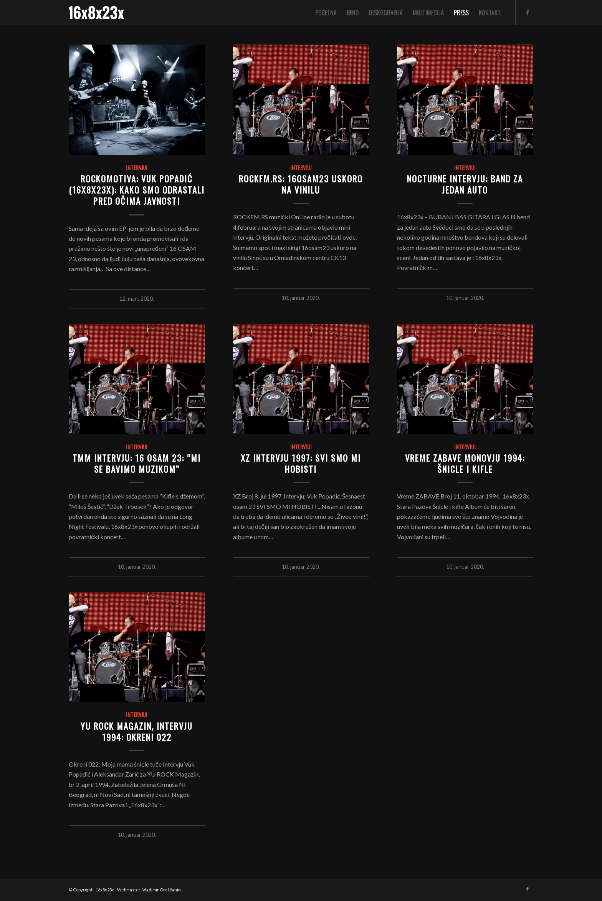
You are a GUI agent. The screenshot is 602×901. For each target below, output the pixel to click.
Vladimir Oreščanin (161, 889)
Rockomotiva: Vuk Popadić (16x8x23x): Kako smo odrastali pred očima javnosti (137, 189)
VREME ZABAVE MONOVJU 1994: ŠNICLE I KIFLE (465, 463)
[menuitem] (326, 12)
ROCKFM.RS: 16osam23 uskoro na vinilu (301, 184)
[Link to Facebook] (527, 12)
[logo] (96, 12)
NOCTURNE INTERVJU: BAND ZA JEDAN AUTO (465, 184)
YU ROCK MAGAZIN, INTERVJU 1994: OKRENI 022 (137, 731)
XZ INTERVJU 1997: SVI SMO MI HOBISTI (301, 463)
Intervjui (136, 168)
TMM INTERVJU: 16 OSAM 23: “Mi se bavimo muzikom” (137, 463)
